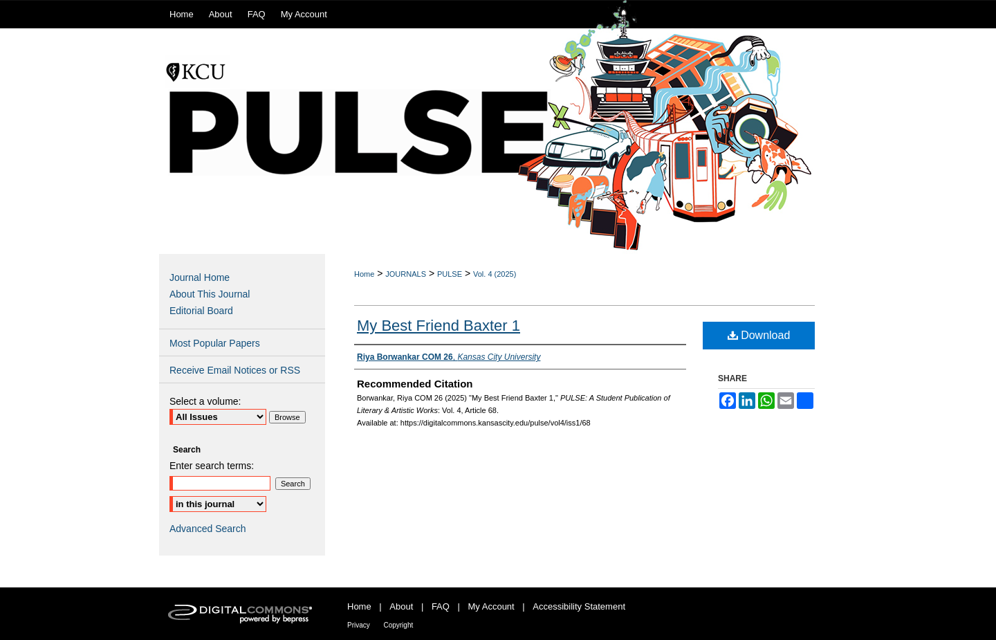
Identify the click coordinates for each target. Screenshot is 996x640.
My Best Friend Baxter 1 (438, 325)
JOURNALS (405, 274)
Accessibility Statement (579, 606)
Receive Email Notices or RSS (234, 370)
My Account (491, 606)
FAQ (441, 606)
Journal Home (199, 277)
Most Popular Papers (214, 343)
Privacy (358, 625)
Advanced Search (207, 528)
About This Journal (209, 294)
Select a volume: (205, 401)
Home (364, 274)
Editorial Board (201, 310)
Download (759, 335)
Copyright (398, 625)
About (401, 606)
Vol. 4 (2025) (494, 274)
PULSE (449, 274)
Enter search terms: (211, 465)
